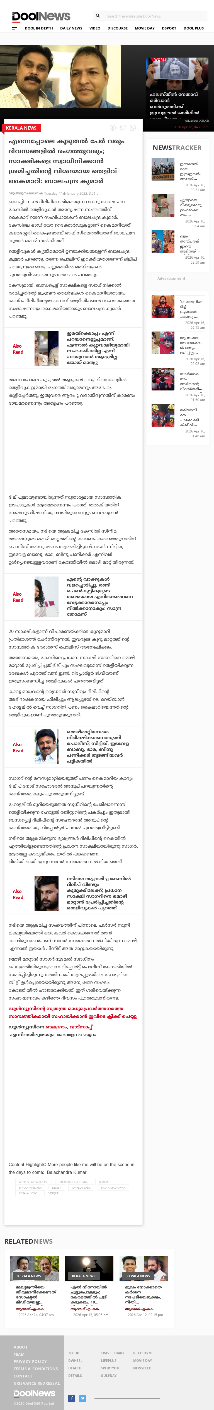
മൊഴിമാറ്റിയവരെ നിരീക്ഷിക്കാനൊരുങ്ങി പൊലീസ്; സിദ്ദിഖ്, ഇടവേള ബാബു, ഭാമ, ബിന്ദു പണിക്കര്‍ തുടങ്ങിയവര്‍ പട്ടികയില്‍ (98, 746)
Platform (142, 1353)
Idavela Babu (81, 1187)
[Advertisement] (73, 465)
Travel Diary (112, 1353)
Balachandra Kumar (73, 1182)
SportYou (110, 1368)
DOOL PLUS (194, 28)
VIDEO (94, 28)
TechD (73, 1353)
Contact (23, 1376)
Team (19, 1354)
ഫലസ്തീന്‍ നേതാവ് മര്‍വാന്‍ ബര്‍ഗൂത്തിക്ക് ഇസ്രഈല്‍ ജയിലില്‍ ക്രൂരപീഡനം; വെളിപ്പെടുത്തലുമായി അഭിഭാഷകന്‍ (174, 112)
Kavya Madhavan (113, 1187)
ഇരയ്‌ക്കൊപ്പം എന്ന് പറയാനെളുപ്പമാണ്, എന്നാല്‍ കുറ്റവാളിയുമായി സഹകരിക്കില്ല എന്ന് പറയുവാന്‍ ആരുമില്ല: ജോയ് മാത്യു (98, 348)
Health (74, 1368)
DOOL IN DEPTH (39, 28)
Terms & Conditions (36, 1368)
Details (75, 1375)
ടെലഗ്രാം (56, 1027)
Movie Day (142, 1360)
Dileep (56, 1187)
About (21, 1347)
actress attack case (33, 1182)
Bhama (103, 1182)
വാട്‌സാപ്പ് (81, 1027)
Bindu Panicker (30, 1187)
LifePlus (108, 1360)
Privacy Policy (30, 1361)
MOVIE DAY (145, 28)
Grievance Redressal (37, 1383)
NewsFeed (142, 1368)
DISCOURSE (118, 28)
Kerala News (28, 1193)
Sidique (53, 1193)
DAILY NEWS (71, 28)
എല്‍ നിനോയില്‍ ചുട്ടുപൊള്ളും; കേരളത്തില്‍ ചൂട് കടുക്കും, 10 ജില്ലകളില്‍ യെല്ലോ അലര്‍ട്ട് (90, 1300)
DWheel (75, 1360)
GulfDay (108, 1375)
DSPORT (169, 28)
